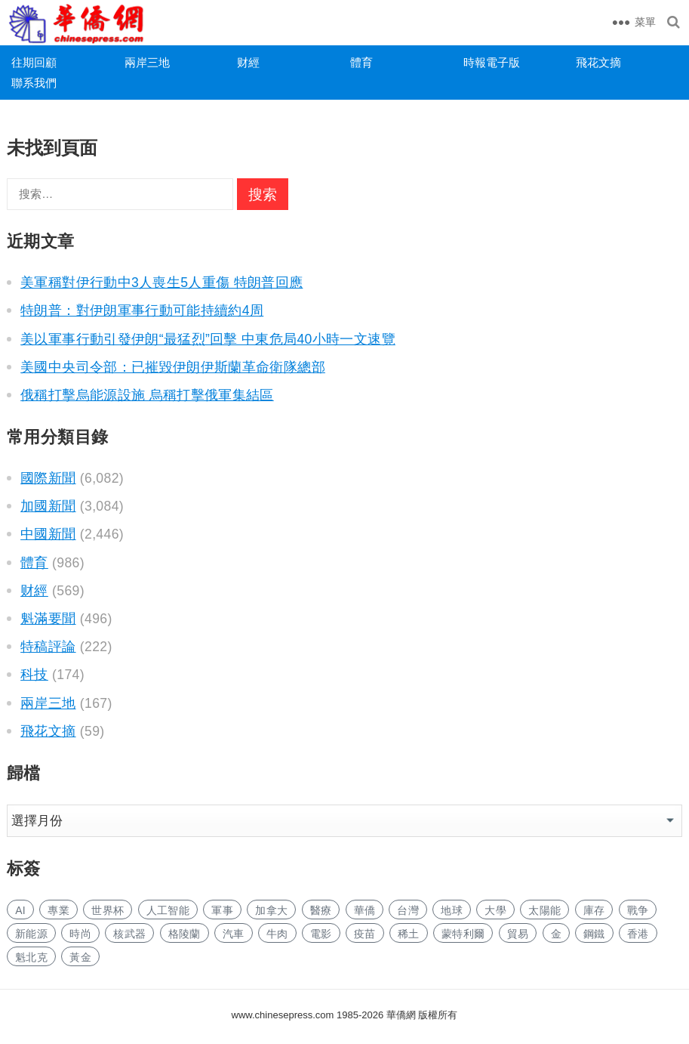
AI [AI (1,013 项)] (20, 910)
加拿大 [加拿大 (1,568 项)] (271, 910)
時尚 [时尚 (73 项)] (80, 934)
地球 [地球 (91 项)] (452, 910)
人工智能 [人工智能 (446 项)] (167, 910)
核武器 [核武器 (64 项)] (129, 934)
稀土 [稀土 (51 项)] (409, 934)
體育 (361, 62)
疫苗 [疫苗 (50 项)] (365, 934)
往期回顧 (34, 62)
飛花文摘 (598, 62)
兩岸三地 (147, 62)
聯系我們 (34, 82)
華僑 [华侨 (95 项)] (365, 910)
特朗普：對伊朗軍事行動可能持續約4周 (141, 310)
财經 (248, 62)
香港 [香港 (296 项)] (638, 934)
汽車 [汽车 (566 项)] (234, 934)
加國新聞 (47, 506)
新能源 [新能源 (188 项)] (31, 934)
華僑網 (399, 1015)
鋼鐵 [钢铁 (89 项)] (594, 934)
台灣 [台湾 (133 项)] (408, 910)
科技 (34, 674)
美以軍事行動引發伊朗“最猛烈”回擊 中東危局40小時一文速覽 (207, 339)
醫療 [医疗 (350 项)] (321, 910)
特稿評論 (47, 646)
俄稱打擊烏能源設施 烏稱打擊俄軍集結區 (147, 395)
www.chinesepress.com (283, 1015)
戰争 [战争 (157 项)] (638, 910)
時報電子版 (491, 62)
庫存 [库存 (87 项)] (594, 910)
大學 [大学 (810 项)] (495, 910)
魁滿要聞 (47, 618)
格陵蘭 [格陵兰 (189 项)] (184, 934)
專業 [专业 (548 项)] (58, 910)
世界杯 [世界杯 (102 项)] (107, 910)
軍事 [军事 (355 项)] (222, 910)
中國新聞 (47, 534)
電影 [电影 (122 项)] (321, 934)
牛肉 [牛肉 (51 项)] (277, 934)
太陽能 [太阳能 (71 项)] (544, 910)
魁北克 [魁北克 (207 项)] (31, 957)
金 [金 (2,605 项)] (556, 934)
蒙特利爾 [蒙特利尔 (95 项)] (462, 934)
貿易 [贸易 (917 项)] (518, 934)
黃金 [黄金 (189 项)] (80, 957)
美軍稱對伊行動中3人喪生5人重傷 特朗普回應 (161, 282)
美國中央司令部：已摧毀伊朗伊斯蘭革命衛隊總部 (172, 367)
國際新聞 (47, 478)
